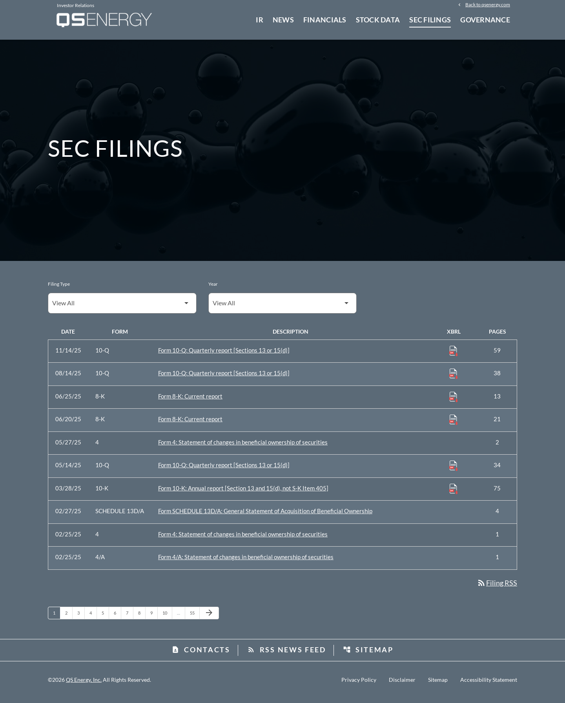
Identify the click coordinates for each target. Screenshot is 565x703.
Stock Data (378, 19)
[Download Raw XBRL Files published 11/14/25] (453, 355)
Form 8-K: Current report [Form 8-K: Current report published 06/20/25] (190, 423)
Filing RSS (497, 587)
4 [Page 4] (93, 617)
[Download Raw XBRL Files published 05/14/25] (453, 470)
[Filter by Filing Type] (122, 307)
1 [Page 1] (56, 617)
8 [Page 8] (142, 617)
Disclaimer (402, 684)
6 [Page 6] (117, 617)
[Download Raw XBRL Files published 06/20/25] (453, 424)
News (283, 19)
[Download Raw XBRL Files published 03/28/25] (453, 492)
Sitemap (368, 654)
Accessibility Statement (488, 684)
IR (259, 19)
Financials (324, 19)
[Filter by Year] (282, 307)
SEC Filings (430, 19)
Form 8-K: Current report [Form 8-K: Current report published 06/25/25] (190, 400)
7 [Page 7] (129, 617)
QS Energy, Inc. (84, 684)
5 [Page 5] (105, 617)
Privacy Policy (358, 684)
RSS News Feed (286, 654)
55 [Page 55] (194, 617)
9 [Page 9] (154, 617)
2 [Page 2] (69, 617)
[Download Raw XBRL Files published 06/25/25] (453, 401)
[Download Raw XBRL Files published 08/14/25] (453, 378)
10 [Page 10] (167, 617)
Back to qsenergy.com (487, 4)
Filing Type (59, 288)
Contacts (200, 654)
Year (213, 288)
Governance (485, 19)
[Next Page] (209, 617)
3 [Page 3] (81, 617)
